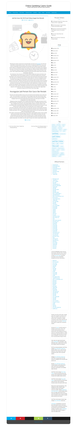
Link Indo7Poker (56, 233)
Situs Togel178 (55, 181)
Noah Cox (31, 20)
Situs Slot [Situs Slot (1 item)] (62, 146)
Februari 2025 (55, 50)
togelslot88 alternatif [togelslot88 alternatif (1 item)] (55, 154)
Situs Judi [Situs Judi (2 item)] (55, 146)
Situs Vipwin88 (55, 201)
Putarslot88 (55, 264)
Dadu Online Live (56, 217)
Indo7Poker (55, 224)
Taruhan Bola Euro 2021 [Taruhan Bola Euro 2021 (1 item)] (55, 151)
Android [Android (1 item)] (60, 126)
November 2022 (55, 77)
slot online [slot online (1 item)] (62, 149)
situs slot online (57, 255)
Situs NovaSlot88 (56, 205)
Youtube (29, 417)
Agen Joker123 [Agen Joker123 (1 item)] (58, 124)
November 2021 (55, 96)
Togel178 (54, 270)
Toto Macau (55, 204)
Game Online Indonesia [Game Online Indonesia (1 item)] (55, 131)
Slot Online (22, 12)
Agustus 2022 (55, 84)
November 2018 (55, 113)
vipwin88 (54, 188)
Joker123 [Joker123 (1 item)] (64, 131)
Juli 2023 (54, 62)
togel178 (54, 209)
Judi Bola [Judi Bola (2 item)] (55, 133)
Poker (43, 12)
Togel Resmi (55, 180)
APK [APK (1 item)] (63, 126)
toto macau (55, 263)
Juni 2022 (54, 89)
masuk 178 (54, 245)
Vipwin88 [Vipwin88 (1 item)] (59, 156)
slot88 (54, 275)
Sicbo (54, 218)
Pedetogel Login (56, 178)
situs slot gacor (55, 300)
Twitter (11, 418)
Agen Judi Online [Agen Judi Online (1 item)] (54, 126)
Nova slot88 (55, 242)
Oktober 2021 (55, 98)
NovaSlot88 (55, 167)
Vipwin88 (54, 182)
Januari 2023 (54, 74)
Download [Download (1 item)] (65, 129)
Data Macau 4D (55, 221)
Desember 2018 (55, 110)
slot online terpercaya (57, 307)
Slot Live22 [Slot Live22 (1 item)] (58, 149)
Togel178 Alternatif (56, 278)
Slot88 (54, 267)
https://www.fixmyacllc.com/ (58, 196)
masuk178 (54, 248)
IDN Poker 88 (55, 238)
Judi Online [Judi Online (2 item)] (56, 136)
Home (10, 12)
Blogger (65, 417)
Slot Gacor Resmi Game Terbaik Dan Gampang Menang (17, 127)
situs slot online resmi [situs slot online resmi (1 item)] (61, 148)
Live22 (57, 327)
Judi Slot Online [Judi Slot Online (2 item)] (57, 141)
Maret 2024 (54, 53)
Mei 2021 (54, 106)
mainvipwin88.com (56, 184)
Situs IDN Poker (58, 400)
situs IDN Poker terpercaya (60, 356)
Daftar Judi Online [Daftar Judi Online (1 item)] (54, 129)
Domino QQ (54, 12)
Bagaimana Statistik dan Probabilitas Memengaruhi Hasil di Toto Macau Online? (58, 30)
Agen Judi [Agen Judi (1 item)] (63, 124)
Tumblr (47, 418)
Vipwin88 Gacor (56, 240)
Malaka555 (55, 260)
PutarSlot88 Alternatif (57, 168)
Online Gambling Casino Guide (38, 6)
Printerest (20, 418)
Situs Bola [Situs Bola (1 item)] (61, 143)
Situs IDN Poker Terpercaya (60, 348)
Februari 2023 (55, 72)
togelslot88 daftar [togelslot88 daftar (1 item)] (62, 154)
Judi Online (48, 12)
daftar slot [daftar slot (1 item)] (60, 129)
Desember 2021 (55, 94)
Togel (39, 12)
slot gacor (39, 64)
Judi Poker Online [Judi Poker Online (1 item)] (54, 138)
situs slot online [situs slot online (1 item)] (54, 148)
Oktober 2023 (55, 58)
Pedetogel (54, 241)
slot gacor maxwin (56, 302)
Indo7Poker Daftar (56, 216)
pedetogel (54, 280)
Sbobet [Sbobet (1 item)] (57, 143)
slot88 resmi (55, 308)
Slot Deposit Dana (56, 276)
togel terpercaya (56, 291)
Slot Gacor (55, 172)
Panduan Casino (29, 12)
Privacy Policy (15, 12)
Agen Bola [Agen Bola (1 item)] (53, 124)
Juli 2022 (54, 86)
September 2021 (55, 101)
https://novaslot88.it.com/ (58, 279)
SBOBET (54, 284)
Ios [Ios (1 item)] (60, 131)
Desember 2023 (55, 55)
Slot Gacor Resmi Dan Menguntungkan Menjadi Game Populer (38, 127)
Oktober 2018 (55, 115)
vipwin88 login (55, 292)
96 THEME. (40, 422)
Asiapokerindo (55, 164)
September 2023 (55, 60)
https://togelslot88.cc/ (57, 193)
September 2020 (55, 108)
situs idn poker (55, 234)
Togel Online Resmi (56, 198)
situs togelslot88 (56, 296)
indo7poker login (56, 171)
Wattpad (56, 417)
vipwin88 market (56, 189)
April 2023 (54, 67)
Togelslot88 (55, 174)
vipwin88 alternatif (56, 194)
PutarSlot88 (55, 225)
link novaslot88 (55, 262)
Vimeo (38, 418)
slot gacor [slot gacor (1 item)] (53, 149)
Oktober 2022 (55, 79)
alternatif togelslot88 (57, 185)
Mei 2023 (54, 65)
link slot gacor (55, 197)
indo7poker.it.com (56, 232)
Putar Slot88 (55, 229)
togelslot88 (55, 186)
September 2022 (55, 82)
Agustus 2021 (54, 103)
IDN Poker (54, 213)
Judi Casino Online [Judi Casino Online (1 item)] (62, 133)
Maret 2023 (54, 70)
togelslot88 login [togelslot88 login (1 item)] (54, 156)
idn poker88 (55, 222)
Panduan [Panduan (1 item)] (53, 143)
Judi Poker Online (56, 236)
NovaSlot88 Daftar (56, 166)
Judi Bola (35, 12)
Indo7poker (55, 170)
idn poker (54, 214)
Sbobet (54, 304)
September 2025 (55, 48)
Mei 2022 (54, 91)
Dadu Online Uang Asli (57, 220)
